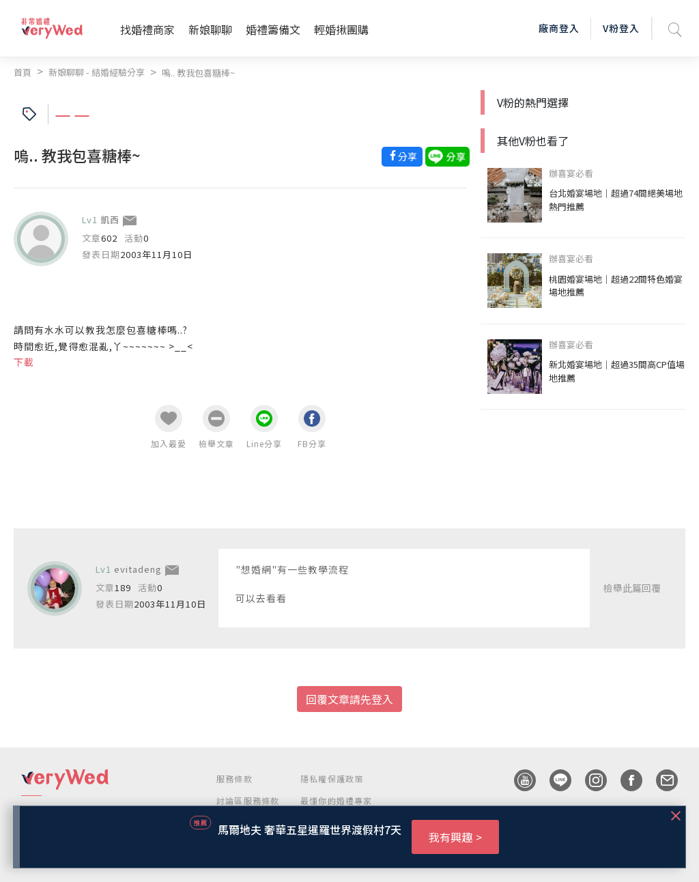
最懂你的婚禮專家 (336, 800)
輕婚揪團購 (341, 29)
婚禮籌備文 (273, 29)
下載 (24, 362)
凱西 (109, 219)
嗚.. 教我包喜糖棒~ (198, 72)
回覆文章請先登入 (349, 699)
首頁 (22, 72)
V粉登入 (621, 28)
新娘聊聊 (210, 29)
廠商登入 (559, 28)
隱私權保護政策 (331, 778)
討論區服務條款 (247, 800)
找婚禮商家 (147, 29)
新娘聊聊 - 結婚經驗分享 (96, 72)
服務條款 (234, 778)
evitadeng (138, 569)
